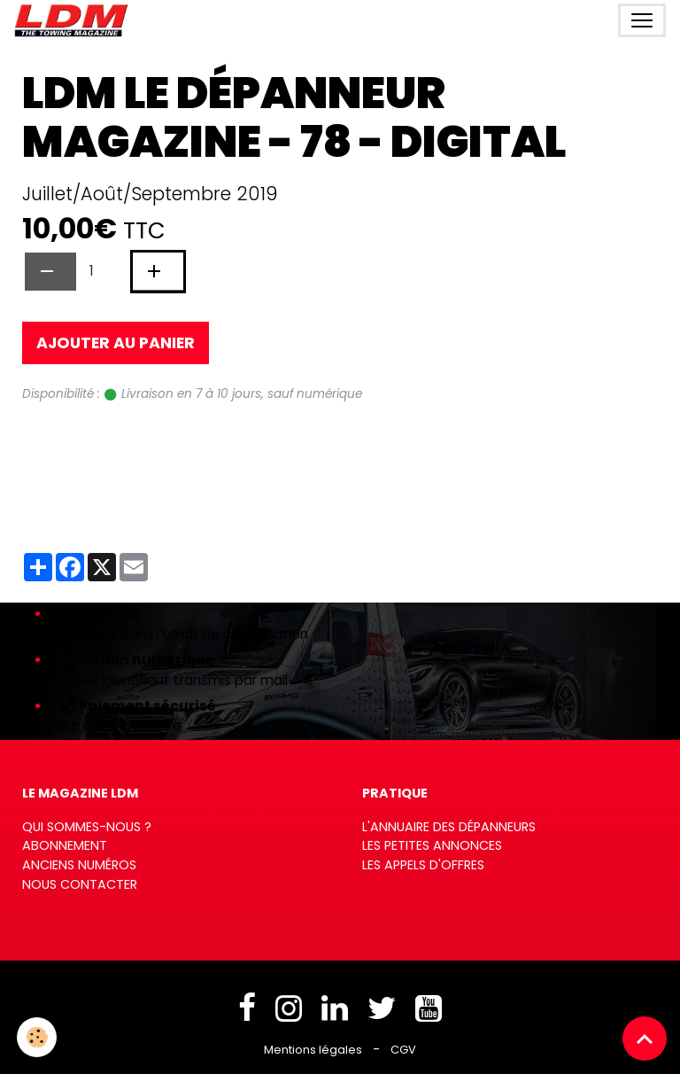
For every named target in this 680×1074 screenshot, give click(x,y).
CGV (403, 1049)
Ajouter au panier (115, 343)
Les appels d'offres (423, 865)
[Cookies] (38, 1037)
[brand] (74, 20)
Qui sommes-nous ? (86, 827)
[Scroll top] (644, 1038)
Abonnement (64, 845)
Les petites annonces (432, 845)
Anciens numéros (79, 865)
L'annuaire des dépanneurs (449, 827)
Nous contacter (79, 884)
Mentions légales (313, 1049)
